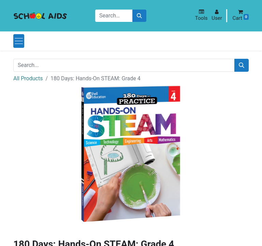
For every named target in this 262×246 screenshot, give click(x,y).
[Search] (139, 16)
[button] (201, 15)
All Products (28, 78)
